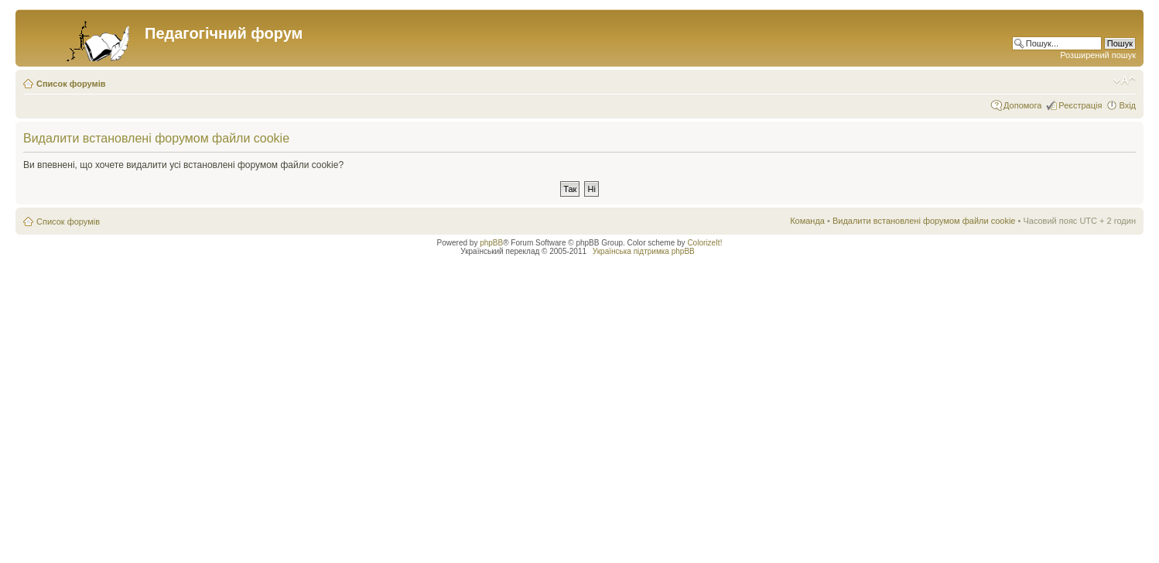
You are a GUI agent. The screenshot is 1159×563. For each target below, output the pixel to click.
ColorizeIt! (704, 243)
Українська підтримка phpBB (644, 251)
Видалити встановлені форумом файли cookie (924, 220)
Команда (807, 220)
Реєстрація (1080, 105)
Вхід (1127, 105)
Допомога (1022, 105)
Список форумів (70, 83)
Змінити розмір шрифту (1124, 81)
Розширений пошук (1098, 55)
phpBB (491, 243)
